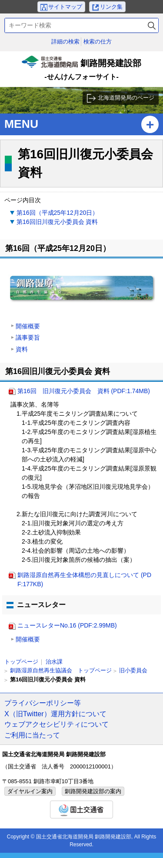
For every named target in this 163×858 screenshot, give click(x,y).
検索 (151, 25)
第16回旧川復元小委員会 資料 (57, 221)
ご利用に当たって (32, 735)
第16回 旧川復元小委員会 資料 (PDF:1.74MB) (83, 390)
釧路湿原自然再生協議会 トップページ (61, 670)
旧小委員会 (133, 670)
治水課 (54, 661)
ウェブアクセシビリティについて (56, 724)
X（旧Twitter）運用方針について (55, 714)
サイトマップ (65, 6)
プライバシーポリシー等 (42, 703)
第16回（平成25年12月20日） (57, 212)
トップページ (21, 661)
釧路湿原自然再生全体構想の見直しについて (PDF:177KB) (84, 579)
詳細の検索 (65, 41)
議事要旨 (28, 337)
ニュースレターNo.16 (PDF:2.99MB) (67, 625)
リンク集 (111, 6)
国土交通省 (81, 809)
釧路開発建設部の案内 (93, 791)
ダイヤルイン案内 (30, 791)
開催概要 (28, 326)
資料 (22, 349)
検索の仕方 (97, 41)
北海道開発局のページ (126, 97)
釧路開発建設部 (82, 69)
